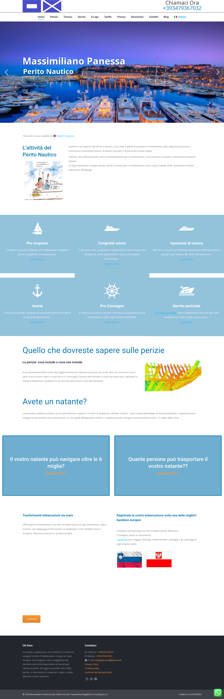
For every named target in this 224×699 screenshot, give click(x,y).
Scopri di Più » (37, 259)
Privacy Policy (91, 664)
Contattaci (122, 539)
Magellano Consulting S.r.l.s (95, 694)
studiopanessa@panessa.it (108, 660)
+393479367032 (182, 8)
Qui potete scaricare (165, 312)
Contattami (31, 619)
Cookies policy (92, 668)
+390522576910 (105, 652)
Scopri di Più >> (56, 473)
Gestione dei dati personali (98, 672)
